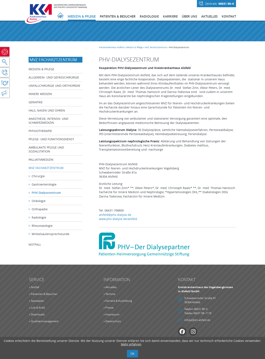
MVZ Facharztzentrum (156, 47)
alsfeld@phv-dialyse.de (115, 215)
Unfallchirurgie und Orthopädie (55, 86)
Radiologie (149, 16)
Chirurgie (38, 176)
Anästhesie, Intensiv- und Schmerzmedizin (49, 121)
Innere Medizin (40, 94)
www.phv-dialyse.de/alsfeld (118, 219)
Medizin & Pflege (82, 16)
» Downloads (37, 314)
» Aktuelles (110, 287)
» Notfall (34, 287)
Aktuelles (209, 16)
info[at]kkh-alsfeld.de (197, 320)
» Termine (109, 294)
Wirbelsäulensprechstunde (51, 234)
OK (132, 353)
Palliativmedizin (41, 160)
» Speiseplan (36, 301)
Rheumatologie (42, 226)
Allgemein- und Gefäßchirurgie (54, 77)
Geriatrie (36, 102)
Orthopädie (40, 209)
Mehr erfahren (131, 344)
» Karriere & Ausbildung (118, 301)
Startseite (60, 16)
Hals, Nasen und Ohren (47, 110)
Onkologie (39, 201)
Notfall (4, 51)
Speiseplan (4, 82)
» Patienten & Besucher (43, 294)
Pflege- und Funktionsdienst (52, 139)
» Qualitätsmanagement (44, 321)
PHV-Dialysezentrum (46, 193)
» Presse (108, 307)
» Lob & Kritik (37, 307)
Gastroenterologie (44, 184)
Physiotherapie (40, 131)
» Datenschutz (112, 321)
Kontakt (229, 16)
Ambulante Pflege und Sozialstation (46, 149)
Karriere (170, 16)
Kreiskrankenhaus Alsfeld (111, 47)
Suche (4, 62)
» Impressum (111, 314)
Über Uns (189, 16)
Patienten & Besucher (118, 16)
